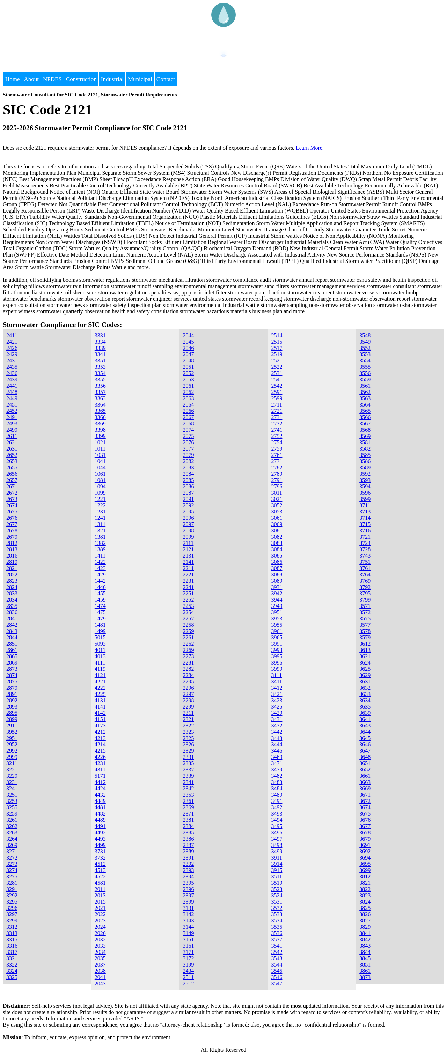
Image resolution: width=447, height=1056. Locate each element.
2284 (188, 675)
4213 (100, 738)
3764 (365, 574)
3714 (365, 518)
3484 (276, 788)
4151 (100, 719)
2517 (276, 348)
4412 (100, 782)
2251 (188, 593)
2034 (100, 952)
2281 (188, 663)
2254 (188, 612)
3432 (276, 725)
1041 (100, 461)
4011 (100, 650)
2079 (188, 455)
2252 (188, 600)
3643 (365, 725)
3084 (276, 549)
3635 (365, 707)
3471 (276, 763)
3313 (11, 933)
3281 (11, 883)
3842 (365, 939)
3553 (365, 354)
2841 (11, 619)
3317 (11, 952)
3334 (100, 342)
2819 (11, 562)
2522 (276, 367)
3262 (11, 826)
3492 (276, 807)
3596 (365, 493)
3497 (276, 839)
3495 (276, 826)
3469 (276, 757)
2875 (11, 681)
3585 (365, 455)
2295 (188, 681)
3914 (276, 864)
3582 (365, 449)
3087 (276, 568)
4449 (100, 801)
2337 (188, 770)
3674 (365, 807)
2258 (188, 625)
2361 (188, 801)
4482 (100, 814)
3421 (276, 694)
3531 (276, 902)
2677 (11, 524)
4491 (100, 826)
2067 (188, 417)
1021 (100, 442)
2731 (276, 417)
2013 (100, 895)
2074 (188, 430)
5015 (100, 637)
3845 (365, 958)
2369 (188, 807)
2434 (188, 971)
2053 (188, 379)
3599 (365, 499)
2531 (276, 373)
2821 (11, 568)
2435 (11, 367)
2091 (188, 499)
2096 (188, 518)
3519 (276, 883)
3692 (365, 851)
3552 (365, 348)
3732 (100, 858)
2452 (11, 411)
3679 (365, 839)
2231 (188, 581)
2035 (100, 958)
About (31, 79)
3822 (365, 889)
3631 (365, 681)
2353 (188, 795)
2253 (188, 606)
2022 (100, 914)
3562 (365, 392)
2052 (188, 373)
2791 (276, 480)
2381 (188, 820)
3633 (365, 694)
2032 (100, 939)
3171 (188, 952)
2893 (11, 707)
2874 (11, 675)
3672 (365, 801)
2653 (11, 461)
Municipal (140, 79)
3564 (365, 405)
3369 (100, 423)
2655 (11, 467)
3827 (365, 921)
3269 (11, 845)
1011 (100, 449)
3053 (276, 512)
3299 (11, 921)
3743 (365, 556)
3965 (276, 637)
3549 (365, 342)
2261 (188, 637)
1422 (100, 562)
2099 (188, 537)
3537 (276, 939)
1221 (100, 499)
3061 (276, 518)
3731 (100, 851)
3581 (365, 442)
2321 (188, 719)
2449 (11, 398)
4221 (100, 681)
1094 (100, 486)
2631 (11, 449)
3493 (276, 814)
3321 (11, 958)
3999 (276, 669)
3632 (365, 688)
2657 (11, 480)
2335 (188, 763)
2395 (188, 883)
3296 (11, 908)
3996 (276, 663)
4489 (100, 820)
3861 (365, 971)
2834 (11, 600)
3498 (276, 845)
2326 (188, 744)
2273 (188, 656)
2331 (188, 757)
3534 (276, 921)
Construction (81, 79)
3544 (276, 965)
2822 (11, 574)
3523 (276, 889)
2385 (188, 832)
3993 (276, 650)
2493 (11, 423)
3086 (276, 562)
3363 (100, 398)
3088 (276, 574)
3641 (365, 719)
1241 (100, 518)
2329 (188, 751)
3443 (276, 738)
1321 (100, 530)
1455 (100, 593)
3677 (365, 826)
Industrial (112, 79)
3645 (365, 738)
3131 (188, 908)
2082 (188, 461)
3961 (276, 631)
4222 (100, 688)
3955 (276, 625)
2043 (100, 983)
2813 (11, 549)
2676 (11, 518)
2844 (11, 637)
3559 (365, 379)
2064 (188, 405)
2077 (188, 449)
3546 (276, 977)
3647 (365, 751)
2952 (11, 744)
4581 (100, 883)
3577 (365, 625)
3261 (11, 820)
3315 (11, 939)
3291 (11, 889)
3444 (276, 744)
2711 (276, 405)
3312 (11, 927)
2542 (276, 386)
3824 (365, 902)
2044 (188, 335)
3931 (276, 587)
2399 (188, 902)
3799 (365, 600)
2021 (100, 908)
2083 (188, 467)
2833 (11, 593)
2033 (100, 946)
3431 (276, 719)
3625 (365, 669)
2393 (188, 870)
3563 (365, 398)
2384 (188, 826)
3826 (365, 914)
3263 (11, 832)
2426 (11, 348)
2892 (11, 700)
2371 (188, 814)
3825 (365, 908)
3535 (276, 927)
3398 (100, 430)
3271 (11, 851)
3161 (188, 946)
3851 (365, 965)
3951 (276, 612)
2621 (11, 442)
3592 (365, 474)
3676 (365, 820)
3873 (365, 977)
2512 (188, 983)
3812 (365, 876)
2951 (11, 738)
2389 (188, 851)
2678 (11, 530)
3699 (365, 870)
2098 (188, 530)
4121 (100, 675)
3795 (365, 593)
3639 (365, 713)
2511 (188, 977)
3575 (365, 619)
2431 (11, 361)
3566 (365, 417)
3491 (276, 801)
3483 (276, 782)
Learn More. (310, 148)
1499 (100, 631)
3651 (365, 763)
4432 (100, 795)
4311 (100, 770)
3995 (276, 656)
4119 (100, 669)
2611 (11, 436)
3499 (276, 851)
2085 (188, 480)
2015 (100, 902)
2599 (276, 398)
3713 (365, 512)
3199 (188, 965)
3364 (100, 405)
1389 (100, 549)
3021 (276, 499)
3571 (365, 606)
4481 (100, 807)
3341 (100, 354)
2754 (276, 442)
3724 (365, 543)
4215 (100, 751)
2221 (188, 574)
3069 (276, 524)
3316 (11, 946)
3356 (100, 386)
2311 (188, 713)
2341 (188, 782)
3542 (276, 952)
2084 (188, 474)
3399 (100, 436)
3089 (276, 581)
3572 (365, 612)
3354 (100, 373)
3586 (365, 461)
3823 (365, 895)
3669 (365, 788)
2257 (188, 619)
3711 (364, 505)
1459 (100, 600)
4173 (100, 725)
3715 (365, 524)
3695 (365, 864)
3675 (365, 814)
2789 (276, 474)
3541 (276, 946)
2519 (276, 354)
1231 (100, 512)
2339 (188, 776)
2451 (11, 405)
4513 (100, 870)
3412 (276, 688)
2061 (188, 386)
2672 (11, 493)
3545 (276, 971)
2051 (188, 367)
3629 (365, 675)
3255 (11, 807)
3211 (11, 763)
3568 (365, 430)
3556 (365, 373)
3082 (276, 537)
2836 (11, 612)
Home (12, 79)
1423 (100, 568)
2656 (11, 474)
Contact (165, 79)
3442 (276, 732)
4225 (100, 694)
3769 (365, 581)
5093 (100, 644)
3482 (276, 776)
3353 (100, 367)
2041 (100, 977)
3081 (276, 530)
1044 (100, 467)
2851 (11, 644)
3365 (100, 411)
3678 (365, 832)
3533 (276, 914)
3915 (276, 870)
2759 (276, 449)
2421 (11, 342)
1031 (100, 455)
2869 (11, 663)
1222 (100, 505)
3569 (365, 436)
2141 (188, 562)
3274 (11, 870)
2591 (276, 392)
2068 (188, 423)
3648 (365, 757)
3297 (11, 914)
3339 (100, 348)
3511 (276, 876)
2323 (188, 732)
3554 (365, 361)
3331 (100, 335)
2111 (188, 543)
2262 (188, 644)
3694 (365, 858)
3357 (100, 392)
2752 (276, 436)
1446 (100, 587)
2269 (188, 650)
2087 (188, 493)
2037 (100, 965)
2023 (100, 921)
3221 (11, 770)
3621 (365, 656)
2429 (11, 354)
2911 (11, 725)
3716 (365, 530)
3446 (276, 751)
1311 (100, 524)
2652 (11, 455)
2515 (276, 342)
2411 (11, 335)
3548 (365, 335)
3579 (365, 637)
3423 (276, 700)
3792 (365, 587)
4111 (100, 663)
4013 (100, 656)
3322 (11, 965)
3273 (11, 864)
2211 (188, 568)
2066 (188, 411)
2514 (276, 335)
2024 (100, 927)
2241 (188, 587)
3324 (11, 971)
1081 (100, 480)
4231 (100, 763)
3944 (276, 600)
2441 (11, 386)
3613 (365, 650)
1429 (100, 574)
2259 (188, 631)
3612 (365, 644)
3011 (276, 493)
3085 (276, 556)
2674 (11, 505)
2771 (276, 461)
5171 (100, 776)
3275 (11, 876)
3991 (276, 644)
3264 (11, 839)
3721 (365, 537)
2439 (11, 379)
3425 (276, 707)
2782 (276, 467)
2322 (188, 725)
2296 (188, 688)
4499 (100, 845)
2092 (188, 505)
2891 (11, 694)
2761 (276, 455)
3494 (276, 820)
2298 (188, 700)
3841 (365, 933)
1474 (100, 606)
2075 (188, 436)
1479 (100, 619)
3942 (276, 593)
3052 (276, 505)
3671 (365, 795)
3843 (365, 946)
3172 (188, 958)
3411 (276, 681)
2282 (188, 669)
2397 (188, 895)
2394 (188, 876)
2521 (276, 361)
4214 (100, 744)
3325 (11, 977)
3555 (365, 367)
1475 (100, 612)
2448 (11, 392)
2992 (11, 751)
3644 (365, 732)
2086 (188, 486)
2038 (100, 971)
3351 (100, 361)
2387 (188, 845)
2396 (188, 889)
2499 (11, 430)
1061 (100, 474)
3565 (365, 411)
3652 (365, 770)
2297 (188, 694)
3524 (276, 895)
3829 (365, 927)
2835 (11, 606)
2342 (188, 788)
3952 (11, 732)
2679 (11, 537)
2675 (11, 512)
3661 (365, 776)
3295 (11, 902)
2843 (11, 631)
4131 (100, 700)
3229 (11, 776)
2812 (11, 543)
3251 (11, 795)
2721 (276, 411)
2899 (11, 719)
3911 (276, 858)
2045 (188, 342)
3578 (365, 631)
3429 (276, 713)
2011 (100, 889)
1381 (100, 537)
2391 (188, 858)
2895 (11, 713)
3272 (11, 858)
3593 (365, 480)
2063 (188, 398)
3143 (188, 921)
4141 (100, 707)
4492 (100, 832)
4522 (100, 876)
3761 (365, 568)
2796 (276, 486)
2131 (188, 556)
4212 (100, 732)
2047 (188, 354)
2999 (11, 757)
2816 (11, 556)
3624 (365, 663)
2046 (188, 348)
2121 (188, 549)
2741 (276, 430)
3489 (276, 795)
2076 (188, 442)
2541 (276, 379)
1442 (100, 581)
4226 (100, 757)
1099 (100, 493)
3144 (188, 927)
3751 (365, 562)
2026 (100, 933)
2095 (188, 512)
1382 (100, 543)
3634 (365, 700)
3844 (365, 952)
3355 (100, 379)
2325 (188, 738)
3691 (365, 845)
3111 (276, 675)
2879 (11, 688)
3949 (276, 606)
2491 (11, 417)
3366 (100, 417)
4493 (100, 839)
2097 (188, 524)
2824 (11, 587)
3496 (276, 832)
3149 (188, 933)
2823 (11, 581)
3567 (365, 423)
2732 (276, 423)
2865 (11, 656)
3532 (276, 908)
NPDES (52, 79)
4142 (100, 713)
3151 (188, 939)
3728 (365, 549)
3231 (11, 782)
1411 (100, 556)
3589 (365, 467)
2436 (11, 373)
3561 (365, 386)
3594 (365, 486)
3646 (365, 744)
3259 (11, 814)
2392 (188, 864)
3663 (365, 782)
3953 (276, 619)
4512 (100, 864)
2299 (188, 707)
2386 (188, 839)
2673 (11, 499)
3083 (276, 543)
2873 (11, 669)
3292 (11, 895)
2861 (11, 650)
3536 (276, 933)
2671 (11, 486)
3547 (276, 983)
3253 (11, 801)
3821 (365, 883)
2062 (188, 392)
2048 (188, 361)
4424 (100, 788)
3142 (188, 914)
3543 (276, 958)
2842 (11, 625)
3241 (11, 788)
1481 (100, 625)
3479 (276, 770)
